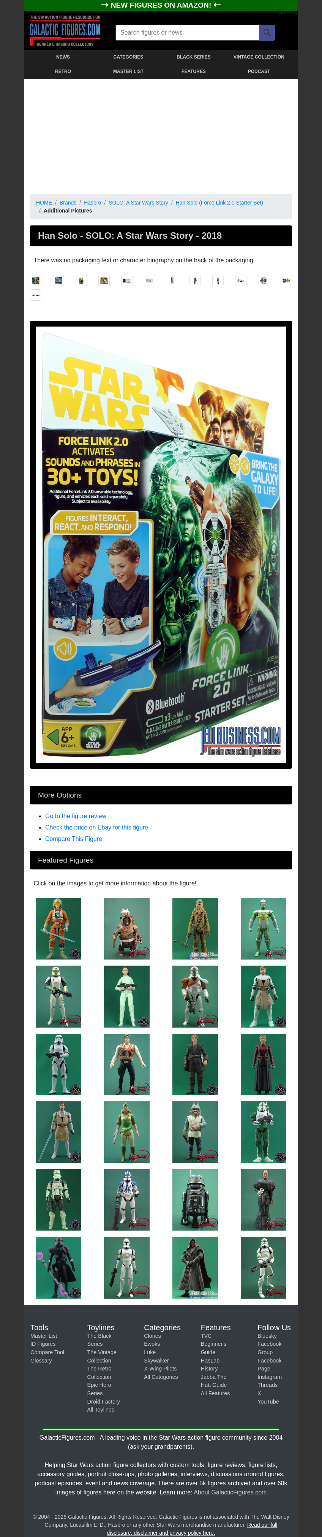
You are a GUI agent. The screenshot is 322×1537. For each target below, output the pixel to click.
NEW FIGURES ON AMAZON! (162, 5)
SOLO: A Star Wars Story (138, 203)
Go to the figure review (75, 816)
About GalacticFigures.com (230, 1492)
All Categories (161, 1377)
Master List (43, 1336)
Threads (267, 1385)
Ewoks (152, 1344)
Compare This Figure (73, 839)
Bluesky (266, 1336)
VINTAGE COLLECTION (259, 57)
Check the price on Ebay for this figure (96, 827)
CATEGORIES (128, 57)
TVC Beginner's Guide (214, 1344)
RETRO (63, 71)
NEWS (63, 57)
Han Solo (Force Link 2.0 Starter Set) (219, 203)
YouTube (268, 1402)
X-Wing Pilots (160, 1369)
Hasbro (92, 203)
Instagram (269, 1377)
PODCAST (259, 71)
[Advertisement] (161, 135)
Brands (68, 203)
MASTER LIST (128, 71)
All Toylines (101, 1410)
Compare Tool (47, 1352)
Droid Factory (103, 1402)
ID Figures (42, 1344)
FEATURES (194, 71)
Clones (152, 1336)
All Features (215, 1393)
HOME (44, 203)
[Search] (267, 33)
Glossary (41, 1361)
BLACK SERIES (193, 57)
